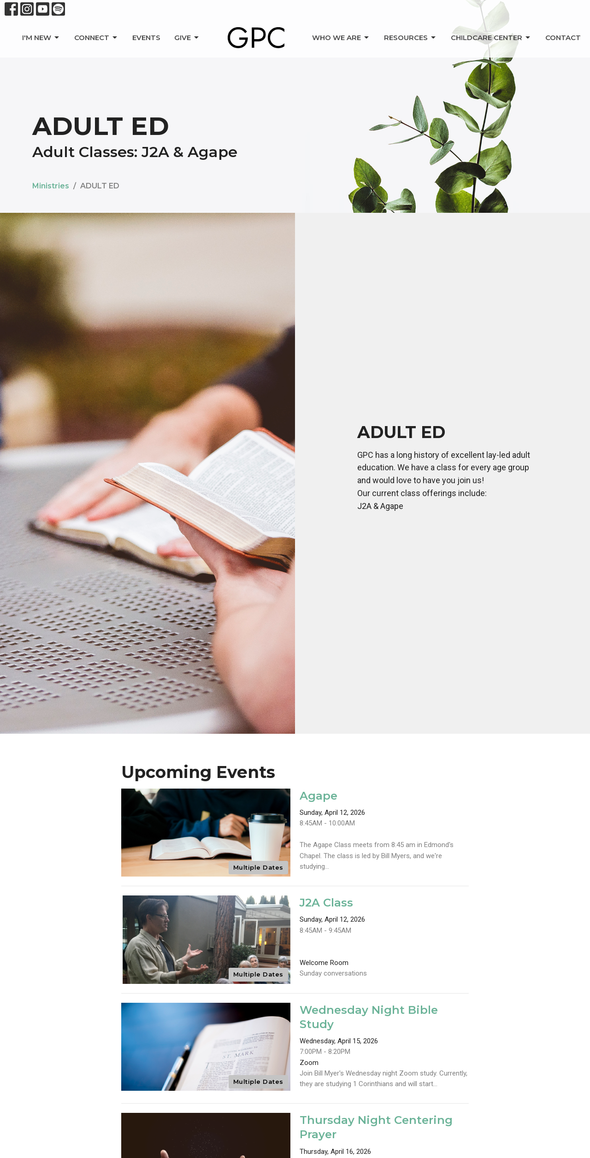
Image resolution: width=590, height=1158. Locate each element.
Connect (96, 37)
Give (187, 37)
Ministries (50, 185)
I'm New (41, 37)
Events (146, 37)
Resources (410, 37)
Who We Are (341, 37)
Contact (563, 37)
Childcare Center (491, 37)
